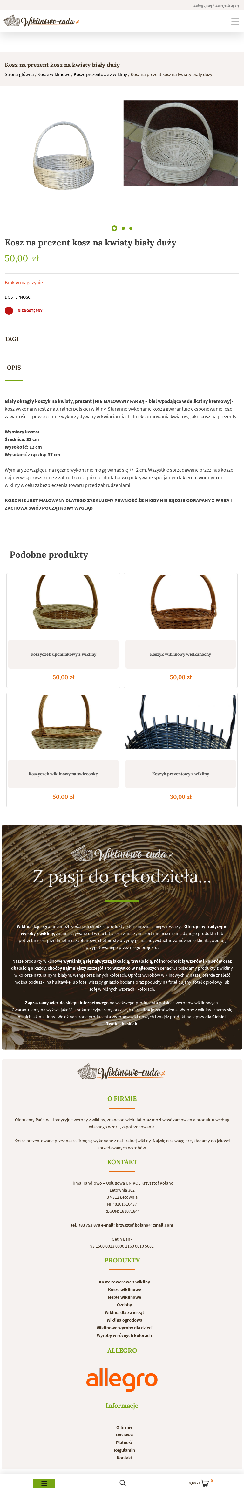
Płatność (124, 1442)
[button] (114, 227)
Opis (14, 367)
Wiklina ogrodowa (124, 1320)
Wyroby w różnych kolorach (124, 1335)
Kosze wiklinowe (53, 74)
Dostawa (124, 1435)
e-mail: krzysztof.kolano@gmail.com (137, 1225)
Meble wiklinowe (124, 1297)
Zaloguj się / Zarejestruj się (216, 5)
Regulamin (124, 1450)
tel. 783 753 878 (85, 1225)
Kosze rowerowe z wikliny (124, 1282)
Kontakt (124, 1458)
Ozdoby (124, 1305)
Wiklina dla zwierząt (124, 1312)
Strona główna (19, 74)
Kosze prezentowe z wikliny (100, 74)
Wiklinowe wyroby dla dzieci (124, 1328)
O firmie (124, 1427)
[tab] (14, 368)
